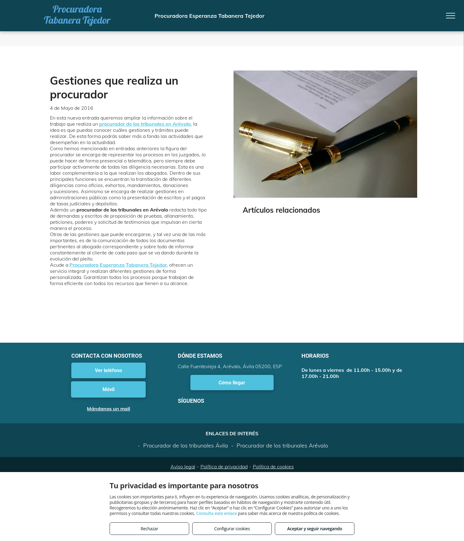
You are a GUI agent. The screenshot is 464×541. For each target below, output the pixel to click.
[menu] (450, 16)
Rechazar (149, 528)
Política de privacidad (224, 466)
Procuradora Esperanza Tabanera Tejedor (118, 265)
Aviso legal (182, 466)
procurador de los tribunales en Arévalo (145, 124)
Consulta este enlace (216, 513)
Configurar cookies (232, 528)
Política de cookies (273, 466)
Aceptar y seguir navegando (314, 528)
